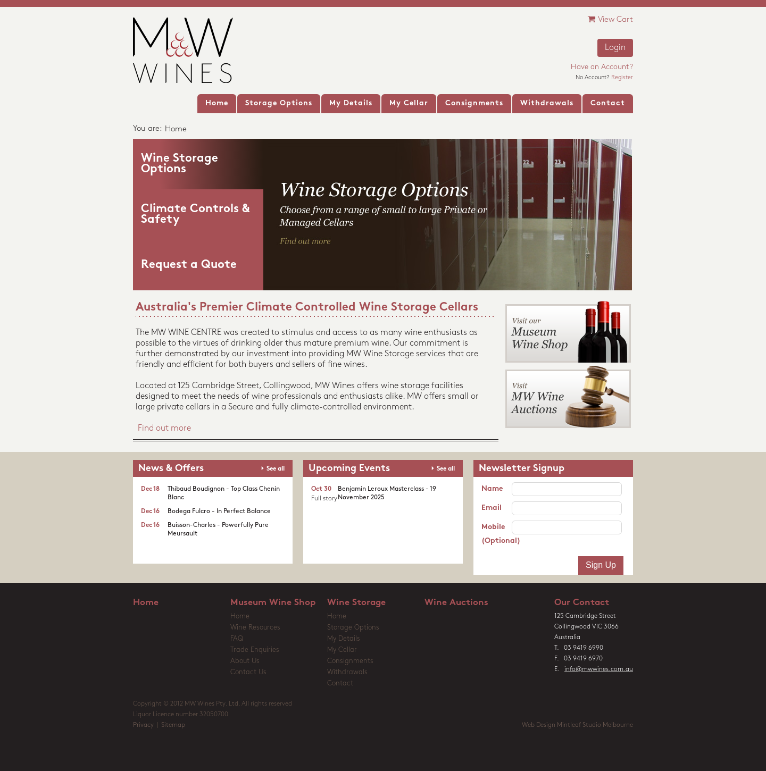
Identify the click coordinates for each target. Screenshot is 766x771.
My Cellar (342, 650)
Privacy (143, 725)
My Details (343, 638)
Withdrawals (347, 672)
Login (615, 48)
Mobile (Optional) (496, 534)
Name (492, 489)
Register (622, 78)
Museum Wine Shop (272, 602)
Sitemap (173, 725)
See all (276, 469)
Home (146, 602)
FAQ (236, 638)
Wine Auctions (456, 602)
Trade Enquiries (254, 650)
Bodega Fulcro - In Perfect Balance (219, 511)
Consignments (350, 661)
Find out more (164, 428)
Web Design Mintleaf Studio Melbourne (577, 725)
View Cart (610, 19)
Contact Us (248, 672)
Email (491, 508)
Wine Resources (255, 627)
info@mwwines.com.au (598, 669)
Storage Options (353, 627)
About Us (245, 661)
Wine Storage (356, 602)
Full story (324, 499)
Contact (340, 683)
